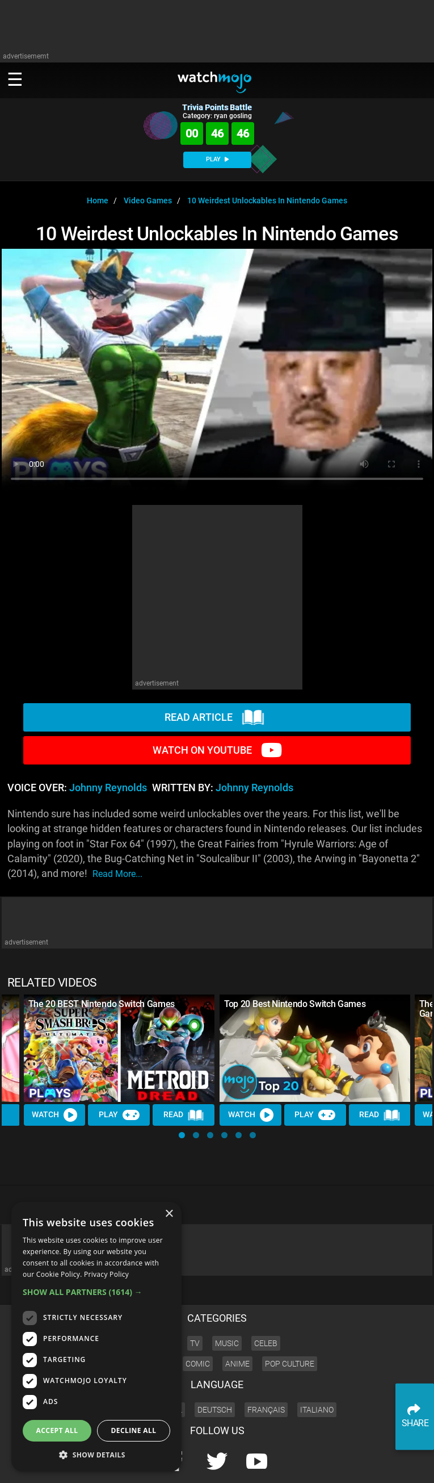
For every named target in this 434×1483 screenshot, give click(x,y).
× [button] (169, 1214)
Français (266, 1371)
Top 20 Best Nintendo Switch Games (294, 1004)
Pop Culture (289, 1325)
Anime (237, 1325)
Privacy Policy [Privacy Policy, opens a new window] (106, 1274)
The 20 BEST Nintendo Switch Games (101, 1004)
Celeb (265, 1304)
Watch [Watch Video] (54, 1115)
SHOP (394, 1464)
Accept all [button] (57, 1430)
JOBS (371, 1464)
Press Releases (224, 1464)
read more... (117, 873)
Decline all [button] (134, 1430)
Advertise (341, 1464)
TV (195, 1304)
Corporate (269, 1464)
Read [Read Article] (183, 1115)
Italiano (317, 1371)
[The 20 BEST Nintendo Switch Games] (119, 1048)
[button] (182, 1135)
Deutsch (214, 1371)
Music (227, 1304)
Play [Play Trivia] (119, 1115)
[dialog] (96, 1337)
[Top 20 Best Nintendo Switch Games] (315, 1048)
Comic (198, 1325)
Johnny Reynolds (108, 787)
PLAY (217, 159)
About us (305, 1464)
